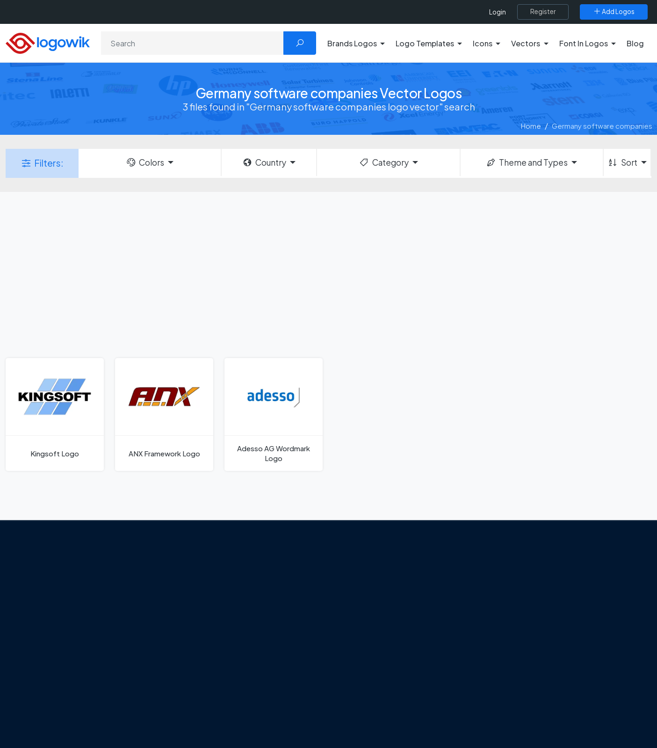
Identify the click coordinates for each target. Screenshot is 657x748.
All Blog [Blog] (202, 711)
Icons (503, 608)
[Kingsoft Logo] (55, 414)
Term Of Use (58, 660)
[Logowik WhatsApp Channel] (153, 683)
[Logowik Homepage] (48, 42)
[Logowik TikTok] (134, 683)
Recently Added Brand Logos (541, 657)
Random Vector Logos (530, 723)
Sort (622, 162)
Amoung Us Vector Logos (383, 575)
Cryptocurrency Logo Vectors (543, 690)
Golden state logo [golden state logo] (372, 690)
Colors (145, 162)
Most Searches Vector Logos (540, 707)
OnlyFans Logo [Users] (366, 608)
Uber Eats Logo (367, 641)
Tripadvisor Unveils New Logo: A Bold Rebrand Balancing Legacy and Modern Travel (252, 639)
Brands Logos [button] (352, 43)
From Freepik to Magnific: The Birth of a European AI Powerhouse (252, 579)
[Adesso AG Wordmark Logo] (273, 414)
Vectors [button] (525, 43)
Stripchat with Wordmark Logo (391, 707)
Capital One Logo (371, 657)
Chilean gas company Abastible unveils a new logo (254, 688)
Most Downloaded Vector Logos (546, 674)
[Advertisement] (328, 273)
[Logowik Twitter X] (58, 683)
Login (497, 12)
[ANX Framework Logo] (164, 414)
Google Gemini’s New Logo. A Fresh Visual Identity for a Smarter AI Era (256, 606)
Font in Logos (516, 641)
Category (383, 162)
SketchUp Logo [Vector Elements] (368, 624)
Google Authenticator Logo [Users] (387, 591)
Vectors (507, 624)
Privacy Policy (60, 644)
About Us (53, 611)
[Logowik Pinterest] (96, 683)
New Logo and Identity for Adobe (243, 667)
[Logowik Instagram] (77, 683)
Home (531, 125)
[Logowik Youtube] (115, 683)
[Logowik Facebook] (38, 683)
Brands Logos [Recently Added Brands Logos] (517, 575)
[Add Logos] (614, 11)
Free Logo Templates (529, 591)
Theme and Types (527, 162)
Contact (52, 627)
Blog (635, 43)
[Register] (543, 11)
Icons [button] (482, 43)
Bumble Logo (364, 674)
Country (264, 162)
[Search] (192, 43)
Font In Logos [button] (583, 43)
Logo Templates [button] (425, 43)
